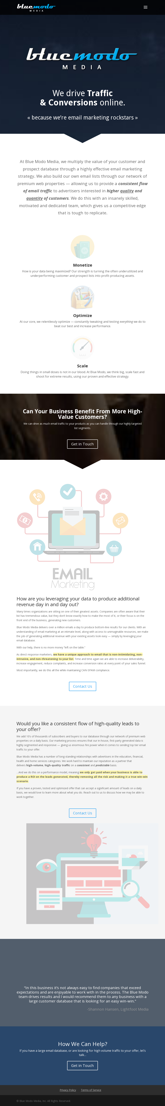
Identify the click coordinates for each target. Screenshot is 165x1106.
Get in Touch (82, 443)
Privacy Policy (68, 1090)
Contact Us (82, 686)
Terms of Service (91, 1090)
